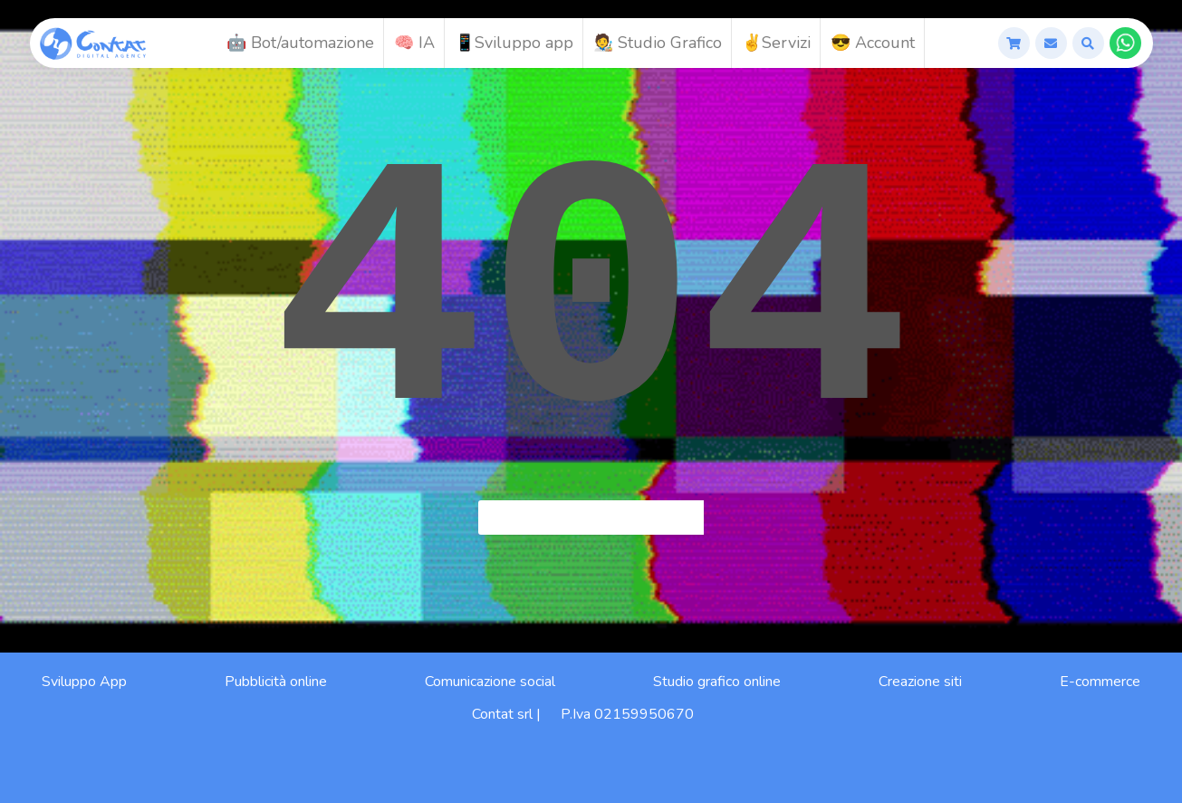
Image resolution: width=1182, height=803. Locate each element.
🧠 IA (414, 42)
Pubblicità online (276, 682)
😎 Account (873, 42)
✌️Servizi (776, 42)
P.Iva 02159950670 (627, 714)
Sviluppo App (84, 682)
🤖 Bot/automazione (300, 42)
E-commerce (1100, 682)
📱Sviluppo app (514, 42)
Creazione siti (920, 682)
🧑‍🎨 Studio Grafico (657, 42)
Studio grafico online (717, 682)
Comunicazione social (490, 682)
